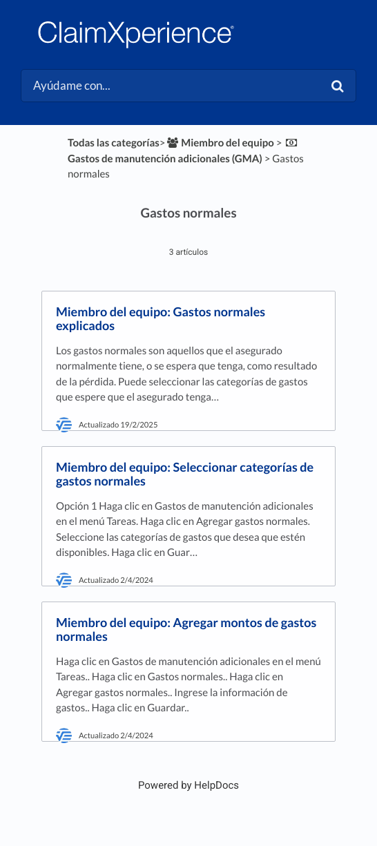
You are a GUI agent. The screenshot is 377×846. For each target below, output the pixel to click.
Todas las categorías (114, 143)
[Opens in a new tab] (188, 785)
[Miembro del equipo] (220, 143)
